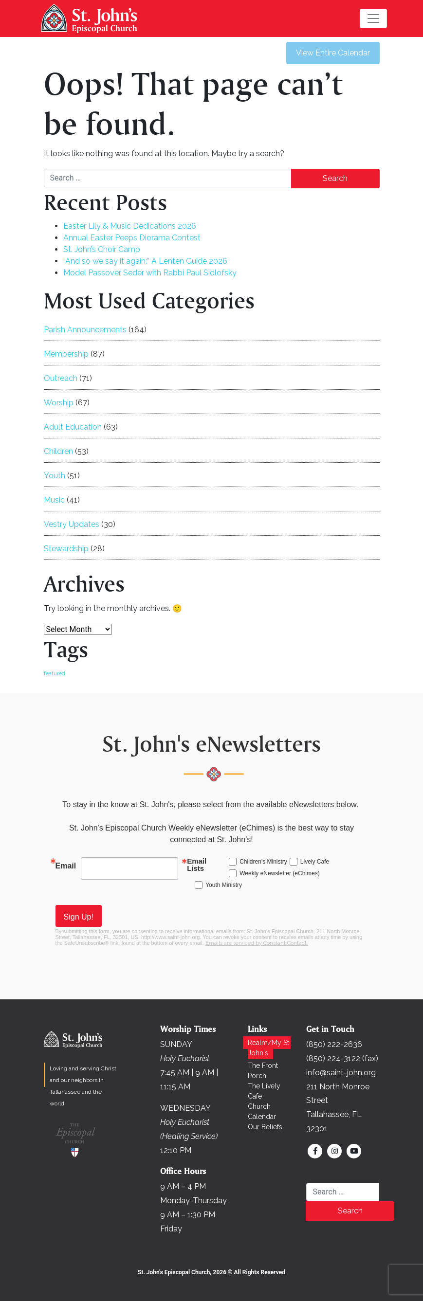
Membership (66, 354)
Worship (59, 402)
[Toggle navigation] (373, 18)
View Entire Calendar (333, 52)
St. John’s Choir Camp (101, 249)
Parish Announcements (85, 329)
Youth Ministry (223, 885)
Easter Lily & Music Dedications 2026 (129, 226)
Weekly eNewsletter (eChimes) (279, 873)
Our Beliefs (265, 1127)
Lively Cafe (314, 861)
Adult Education (73, 427)
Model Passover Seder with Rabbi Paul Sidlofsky (150, 272)
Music (54, 500)
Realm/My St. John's (269, 1048)
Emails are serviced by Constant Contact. (256, 943)
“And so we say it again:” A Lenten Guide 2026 (145, 261)
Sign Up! (78, 917)
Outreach (60, 378)
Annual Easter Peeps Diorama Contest (132, 237)
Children (58, 451)
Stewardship (66, 548)
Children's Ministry (263, 861)
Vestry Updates (71, 524)
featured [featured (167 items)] (54, 673)
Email (65, 866)
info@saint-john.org (341, 1072)
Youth (54, 475)
